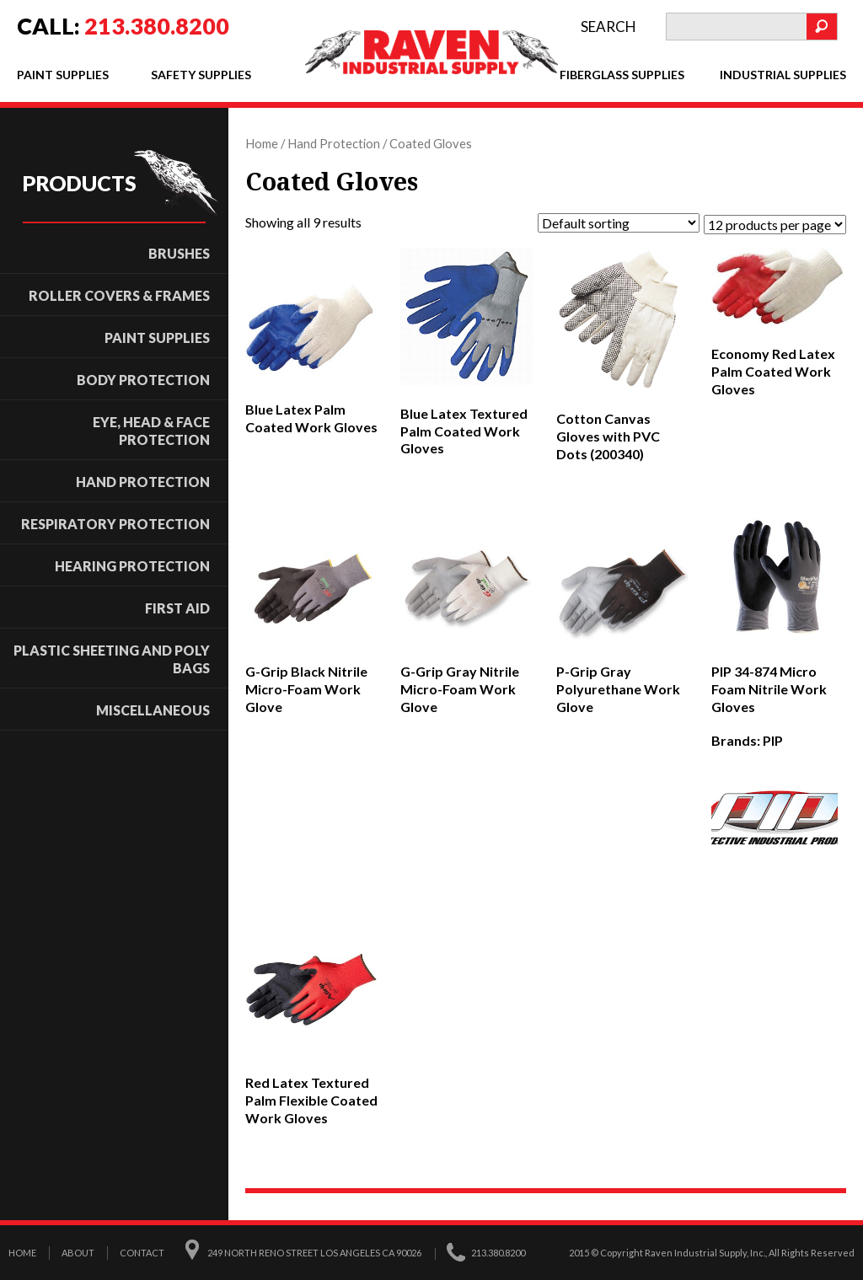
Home (261, 143)
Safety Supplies (201, 74)
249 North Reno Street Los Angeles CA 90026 (314, 1251)
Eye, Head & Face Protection (151, 430)
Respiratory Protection (115, 524)
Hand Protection (143, 482)
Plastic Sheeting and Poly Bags (111, 659)
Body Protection (143, 380)
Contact (142, 1251)
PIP (773, 740)
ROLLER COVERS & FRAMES (119, 295)
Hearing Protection (132, 566)
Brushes (179, 253)
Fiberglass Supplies (622, 74)
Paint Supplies (63, 74)
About (78, 1251)
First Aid (177, 608)
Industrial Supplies (783, 74)
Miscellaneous (153, 710)
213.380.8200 (156, 26)
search (608, 26)
